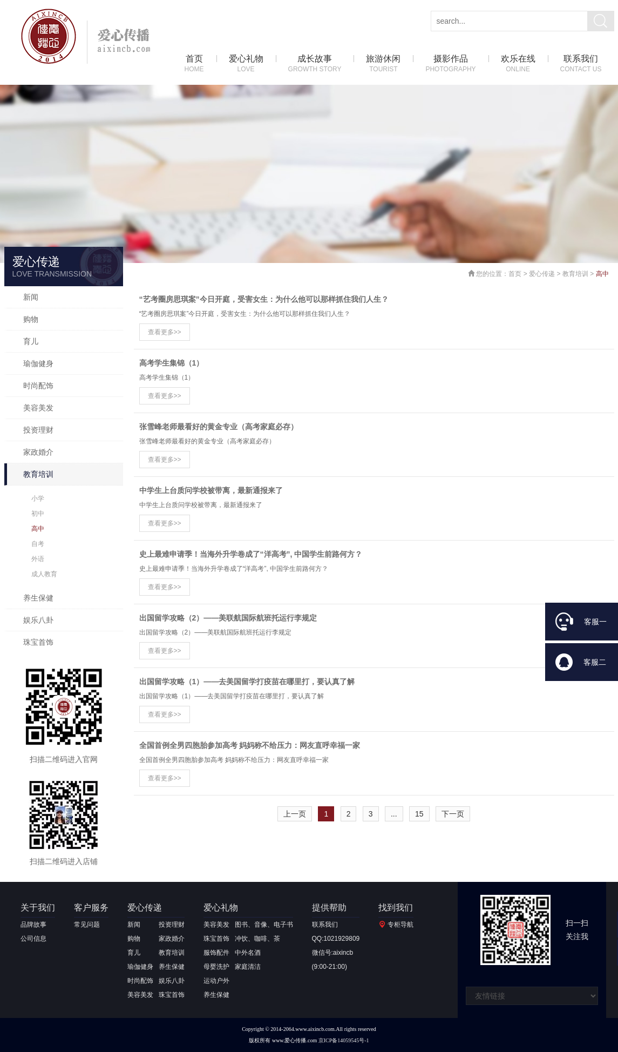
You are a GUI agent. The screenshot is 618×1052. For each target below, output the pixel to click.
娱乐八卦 (38, 620)
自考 (37, 544)
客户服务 (91, 907)
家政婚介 (38, 452)
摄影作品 (450, 64)
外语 (37, 559)
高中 (37, 528)
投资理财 (38, 430)
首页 (194, 64)
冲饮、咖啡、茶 (257, 938)
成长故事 (315, 64)
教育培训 (38, 474)
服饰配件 (216, 952)
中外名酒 (248, 952)
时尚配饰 (38, 385)
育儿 (30, 341)
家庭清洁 (248, 966)
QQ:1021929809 (336, 938)
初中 (37, 513)
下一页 (453, 814)
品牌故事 (33, 924)
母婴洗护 (216, 966)
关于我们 (38, 907)
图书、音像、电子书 (264, 924)
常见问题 (87, 924)
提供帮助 (329, 907)
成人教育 (44, 574)
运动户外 (216, 980)
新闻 (30, 297)
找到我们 (395, 907)
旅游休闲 (383, 64)
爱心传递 (542, 274)
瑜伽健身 (38, 363)
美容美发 (38, 407)
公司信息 (33, 938)
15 (419, 814)
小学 (37, 498)
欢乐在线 (518, 64)
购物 (30, 319)
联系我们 (581, 64)
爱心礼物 (246, 64)
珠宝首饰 (38, 642)
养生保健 (38, 598)
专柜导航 (400, 924)
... (394, 814)
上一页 (294, 814)
